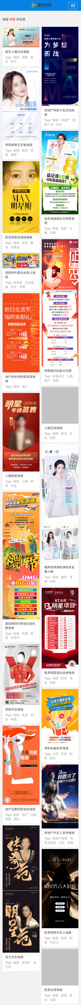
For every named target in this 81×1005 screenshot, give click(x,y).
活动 (59, 124)
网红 (17, 819)
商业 (14, 287)
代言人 (54, 942)
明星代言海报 (14, 709)
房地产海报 (59, 838)
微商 (64, 577)
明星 (64, 228)
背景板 (17, 282)
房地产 (65, 120)
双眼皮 (15, 247)
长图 (70, 376)
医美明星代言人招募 (57, 932)
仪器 (53, 999)
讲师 (53, 581)
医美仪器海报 (53, 989)
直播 (53, 232)
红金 (14, 485)
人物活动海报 (53, 428)
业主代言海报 (14, 957)
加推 (70, 842)
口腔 (55, 754)
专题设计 (58, 376)
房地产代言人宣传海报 (59, 832)
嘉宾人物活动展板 (17, 51)
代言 (62, 842)
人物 (25, 481)
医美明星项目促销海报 (59, 672)
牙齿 (64, 754)
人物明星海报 (14, 476)
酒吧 (25, 57)
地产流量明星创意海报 (20, 809)
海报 (16, 57)
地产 (47, 380)
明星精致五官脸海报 (18, 145)
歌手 (14, 61)
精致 (14, 154)
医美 (25, 150)
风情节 (15, 637)
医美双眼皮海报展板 (18, 237)
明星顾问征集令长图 (57, 370)
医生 (53, 758)
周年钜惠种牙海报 (56, 748)
